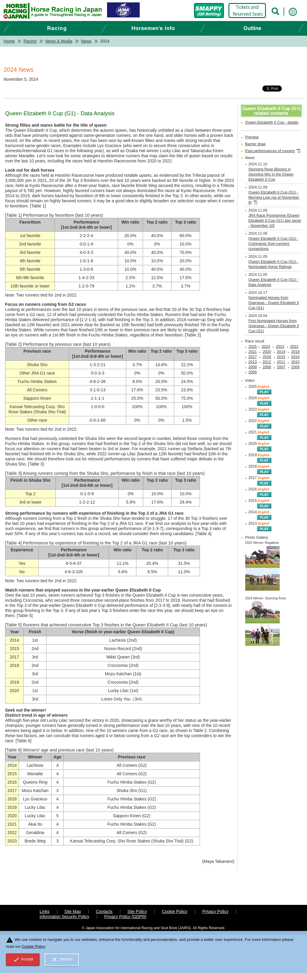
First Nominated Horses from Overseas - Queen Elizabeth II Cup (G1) (274, 326)
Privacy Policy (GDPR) (125, 916)
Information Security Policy (64, 916)
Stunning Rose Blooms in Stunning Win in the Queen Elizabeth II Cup (271, 174)
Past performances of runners (270, 151)
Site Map (72, 911)
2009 (253, 367)
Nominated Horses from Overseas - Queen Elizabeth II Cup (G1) (274, 303)
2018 (295, 352)
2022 (294, 347)
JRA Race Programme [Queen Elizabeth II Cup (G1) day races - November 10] (275, 220)
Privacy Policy (215, 911)
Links (44, 911)
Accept (23, 959)
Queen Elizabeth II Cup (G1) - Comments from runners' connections (274, 243)
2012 (267, 362)
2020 (267, 352)
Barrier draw (255, 144)
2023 (280, 347)
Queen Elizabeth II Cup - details (272, 122)
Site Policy (137, 911)
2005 (253, 372)
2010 (295, 362)
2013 (253, 362)
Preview (252, 137)
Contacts (104, 911)
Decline (62, 959)
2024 (266, 347)
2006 (295, 367)
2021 (253, 352)
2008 (267, 367)
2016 (267, 357)
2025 (253, 347)
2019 (281, 352)
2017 (253, 357)
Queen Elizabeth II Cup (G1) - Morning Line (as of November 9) (274, 197)
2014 (295, 357)
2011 (281, 362)
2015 (281, 357)
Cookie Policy (174, 911)
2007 (281, 367)
